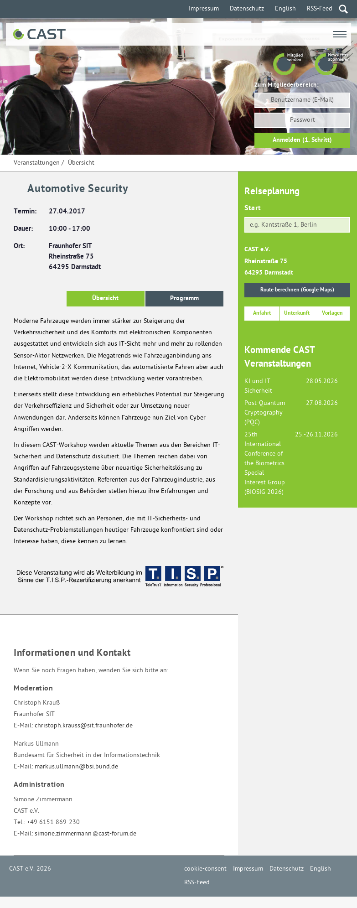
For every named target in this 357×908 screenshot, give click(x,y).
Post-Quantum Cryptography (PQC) (264, 413)
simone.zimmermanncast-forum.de (85, 834)
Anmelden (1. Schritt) (302, 140)
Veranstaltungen (37, 163)
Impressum (204, 9)
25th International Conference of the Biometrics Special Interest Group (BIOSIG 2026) (264, 464)
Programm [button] (184, 298)
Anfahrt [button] (262, 313)
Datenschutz (247, 9)
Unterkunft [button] (297, 313)
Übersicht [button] (105, 298)
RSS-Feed (319, 9)
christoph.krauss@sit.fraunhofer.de (84, 725)
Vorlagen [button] (332, 313)
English (285, 9)
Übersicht (81, 163)
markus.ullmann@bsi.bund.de (76, 767)
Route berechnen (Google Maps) (297, 290)
